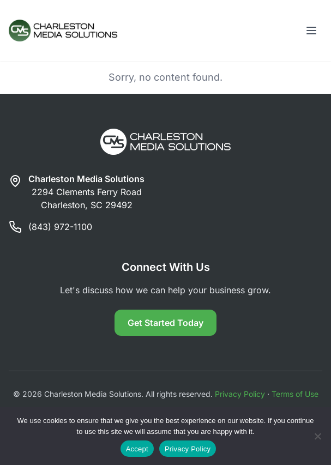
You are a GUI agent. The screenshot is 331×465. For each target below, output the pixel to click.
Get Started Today (165, 322)
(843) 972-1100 (60, 226)
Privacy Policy (240, 393)
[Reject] (317, 436)
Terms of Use (295, 393)
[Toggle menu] (311, 30)
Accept (137, 449)
